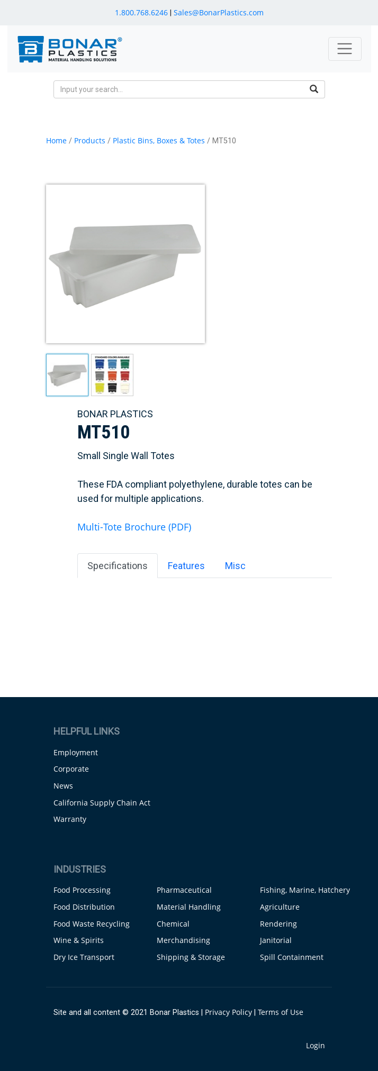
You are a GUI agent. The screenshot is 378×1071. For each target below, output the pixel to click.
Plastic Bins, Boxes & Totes (159, 140)
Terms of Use (280, 1012)
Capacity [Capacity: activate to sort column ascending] (295, 599)
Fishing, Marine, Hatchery (305, 890)
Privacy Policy (228, 1012)
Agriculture (280, 907)
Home (56, 140)
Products (89, 140)
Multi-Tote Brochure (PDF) (134, 526)
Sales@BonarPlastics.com (219, 12)
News (63, 786)
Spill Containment (291, 957)
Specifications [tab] (117, 565)
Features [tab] (186, 565)
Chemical (173, 924)
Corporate (71, 769)
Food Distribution (84, 907)
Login (315, 1045)
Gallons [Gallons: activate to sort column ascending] (236, 599)
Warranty (69, 819)
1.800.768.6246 (141, 12)
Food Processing (82, 890)
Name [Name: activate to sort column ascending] (96, 599)
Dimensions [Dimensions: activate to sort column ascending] (163, 599)
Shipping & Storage (191, 957)
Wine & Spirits (78, 940)
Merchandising (183, 940)
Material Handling (189, 907)
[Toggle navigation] (345, 49)
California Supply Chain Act (101, 803)
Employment (75, 752)
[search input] (178, 89)
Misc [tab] (235, 565)
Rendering (278, 924)
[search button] (314, 89)
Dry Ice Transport (83, 957)
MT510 (104, 623)
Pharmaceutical (184, 890)
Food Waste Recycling (91, 924)
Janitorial (276, 940)
